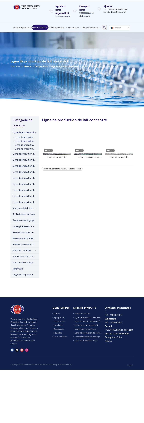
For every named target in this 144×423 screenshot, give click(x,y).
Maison (57, 313)
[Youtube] (21, 350)
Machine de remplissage (85, 329)
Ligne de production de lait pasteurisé (27, 137)
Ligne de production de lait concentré (27, 141)
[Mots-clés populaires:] (104, 27)
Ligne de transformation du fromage (91, 321)
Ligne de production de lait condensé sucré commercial (87, 157)
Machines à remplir (22, 250)
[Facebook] (12, 350)
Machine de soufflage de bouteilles (26, 262)
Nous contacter (60, 336)
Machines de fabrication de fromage (26, 208)
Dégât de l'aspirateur (23, 274)
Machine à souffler (83, 313)
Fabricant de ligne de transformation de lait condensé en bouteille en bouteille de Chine (119, 157)
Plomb (62, 364)
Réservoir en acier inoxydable (26, 232)
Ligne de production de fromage (26, 165)
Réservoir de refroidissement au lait (26, 244)
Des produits (59, 321)
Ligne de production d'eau (25, 184)
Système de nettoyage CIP (25, 220)
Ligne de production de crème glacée (26, 153)
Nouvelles (58, 332)
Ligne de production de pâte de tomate (26, 190)
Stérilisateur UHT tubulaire (26, 256)
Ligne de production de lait (25, 132)
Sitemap (68, 364)
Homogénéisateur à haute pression (26, 226)
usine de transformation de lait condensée (62, 168)
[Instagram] (26, 350)
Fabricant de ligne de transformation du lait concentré (56, 157)
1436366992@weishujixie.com (119, 329)
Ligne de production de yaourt (26, 171)
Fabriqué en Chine (113, 337)
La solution (58, 325)
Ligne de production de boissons (26, 159)
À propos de (59, 317)
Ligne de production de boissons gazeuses (26, 196)
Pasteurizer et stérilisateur (25, 238)
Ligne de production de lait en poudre (27, 144)
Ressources (59, 329)
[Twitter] (17, 350)
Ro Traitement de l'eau (24, 214)
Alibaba (108, 341)
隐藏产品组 (18, 268)
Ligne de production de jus (25, 202)
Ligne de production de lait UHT (27, 148)
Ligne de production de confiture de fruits (26, 178)
